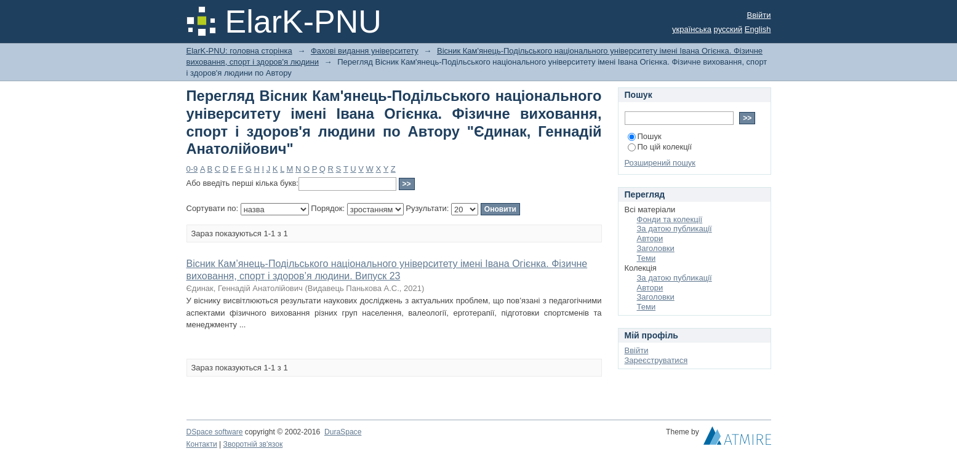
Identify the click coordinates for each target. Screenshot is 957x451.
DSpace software (214, 432)
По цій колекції (660, 146)
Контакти (201, 444)
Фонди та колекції (670, 219)
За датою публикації (674, 228)
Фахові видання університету (364, 50)
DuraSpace (342, 432)
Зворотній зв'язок (253, 444)
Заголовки (656, 248)
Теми (646, 258)
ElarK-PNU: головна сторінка (239, 50)
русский (728, 29)
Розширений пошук (660, 162)
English (758, 29)
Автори (650, 238)
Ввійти (759, 15)
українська (691, 29)
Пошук (645, 136)
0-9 (192, 169)
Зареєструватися (656, 360)
